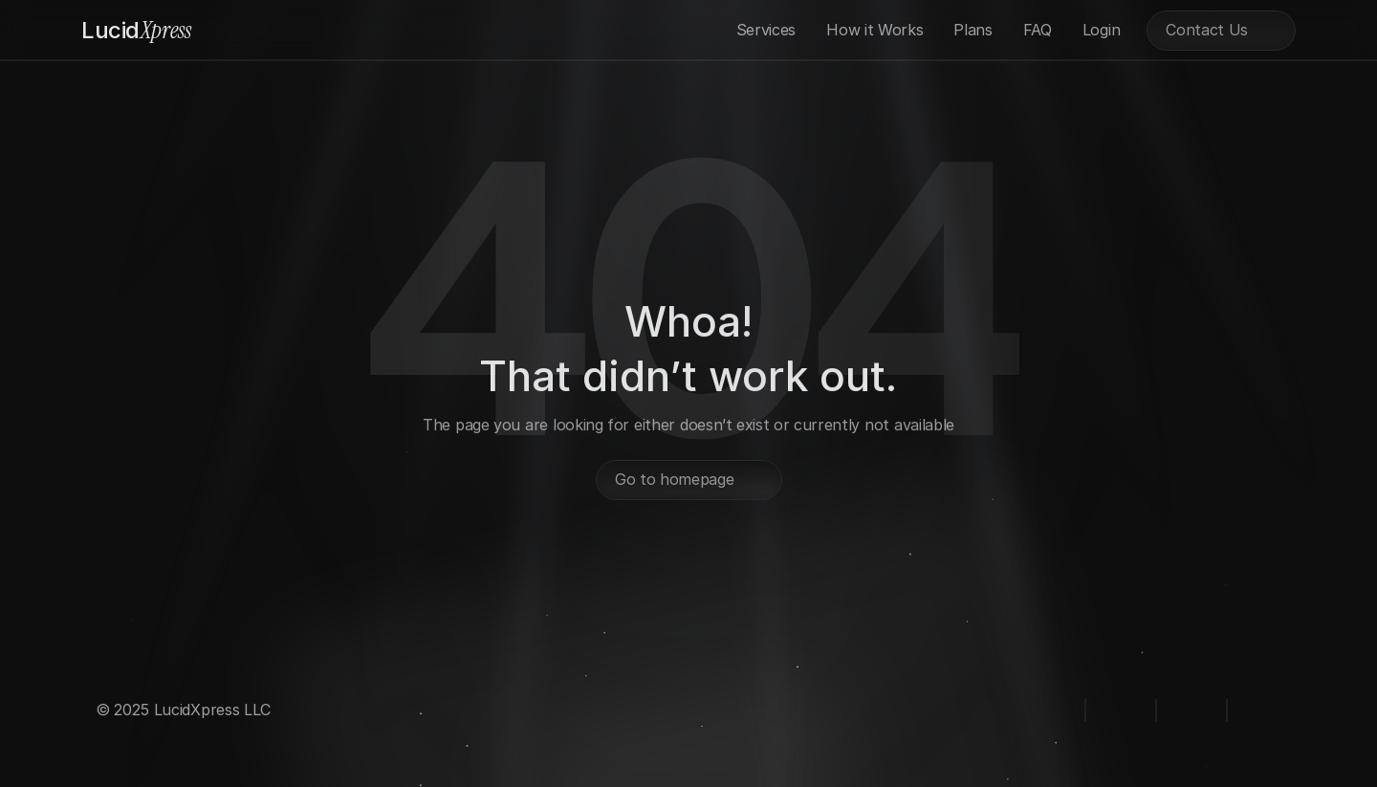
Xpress (136, 30)
